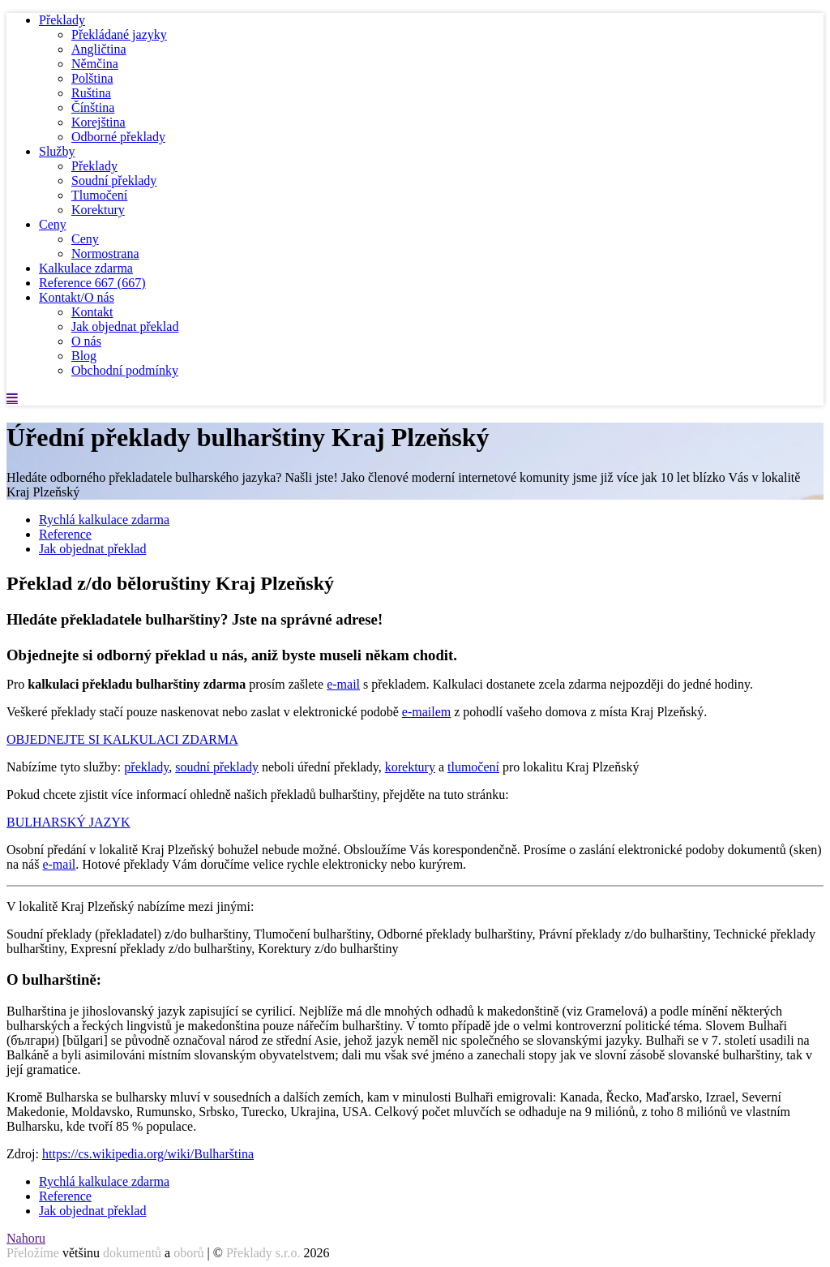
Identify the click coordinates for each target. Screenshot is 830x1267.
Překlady (62, 20)
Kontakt (92, 312)
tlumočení (473, 767)
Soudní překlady (113, 180)
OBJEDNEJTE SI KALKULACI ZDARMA (122, 739)
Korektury (98, 210)
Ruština (91, 93)
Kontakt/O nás (76, 297)
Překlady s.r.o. (263, 1253)
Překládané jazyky (119, 34)
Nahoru (25, 1238)
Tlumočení (99, 195)
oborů (188, 1253)
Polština (92, 78)
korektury (410, 767)
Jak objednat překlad (124, 326)
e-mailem (426, 712)
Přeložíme (32, 1253)
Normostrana (105, 253)
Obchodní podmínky (124, 370)
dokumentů (132, 1253)
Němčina (94, 64)
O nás (86, 341)
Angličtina (98, 49)
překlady (146, 767)
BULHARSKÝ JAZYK (68, 822)
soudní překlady (217, 767)
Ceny (52, 224)
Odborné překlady (118, 137)
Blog (83, 356)
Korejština (98, 122)
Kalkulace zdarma (86, 268)
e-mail (343, 684)
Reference (92, 283)
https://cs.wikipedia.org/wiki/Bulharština (148, 1154)
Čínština (92, 107)
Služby (57, 151)
